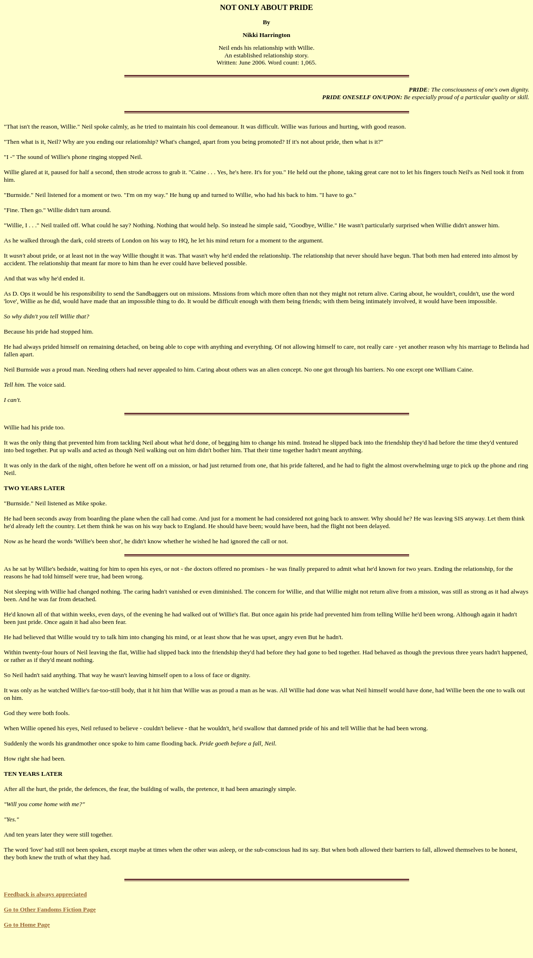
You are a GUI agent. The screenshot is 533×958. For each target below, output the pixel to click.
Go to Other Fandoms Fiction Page (50, 909)
